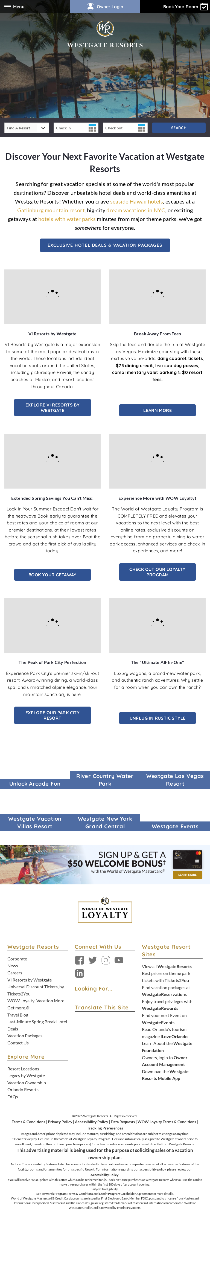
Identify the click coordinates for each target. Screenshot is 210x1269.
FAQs (12, 1096)
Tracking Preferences (105, 1128)
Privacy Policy (60, 1121)
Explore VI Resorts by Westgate (52, 407)
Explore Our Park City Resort (52, 715)
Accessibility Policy (91, 1121)
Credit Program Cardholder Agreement (125, 1193)
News (12, 965)
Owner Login (105, 6)
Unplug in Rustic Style (158, 718)
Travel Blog (17, 1014)
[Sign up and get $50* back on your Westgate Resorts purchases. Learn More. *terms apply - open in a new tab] (105, 864)
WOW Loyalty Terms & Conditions (167, 1121)
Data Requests (123, 1121)
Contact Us (18, 1042)
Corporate (17, 958)
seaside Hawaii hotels (136, 201)
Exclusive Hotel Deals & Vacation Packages (105, 245)
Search (178, 127)
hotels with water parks (67, 219)
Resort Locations (23, 1068)
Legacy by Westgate (26, 1075)
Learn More (157, 410)
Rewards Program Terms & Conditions (67, 1193)
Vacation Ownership (26, 1082)
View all (167, 966)
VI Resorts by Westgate (29, 979)
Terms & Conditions (28, 1121)
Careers (14, 972)
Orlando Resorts (23, 1089)
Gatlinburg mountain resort (50, 210)
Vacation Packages (24, 1035)
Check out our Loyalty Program (157, 572)
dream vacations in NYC (135, 210)
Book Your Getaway (52, 574)
